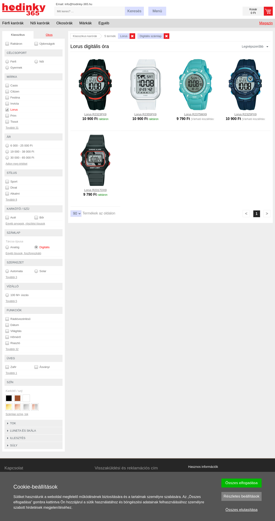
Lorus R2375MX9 (195, 114)
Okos (49, 34)
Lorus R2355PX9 (145, 114)
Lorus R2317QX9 (95, 190)
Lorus (11, 109)
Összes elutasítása (241, 510)
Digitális (42, 247)
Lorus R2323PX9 (95, 114)
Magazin (266, 23)
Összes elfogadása (241, 483)
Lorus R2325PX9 (245, 114)
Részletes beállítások (242, 496)
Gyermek (13, 67)
